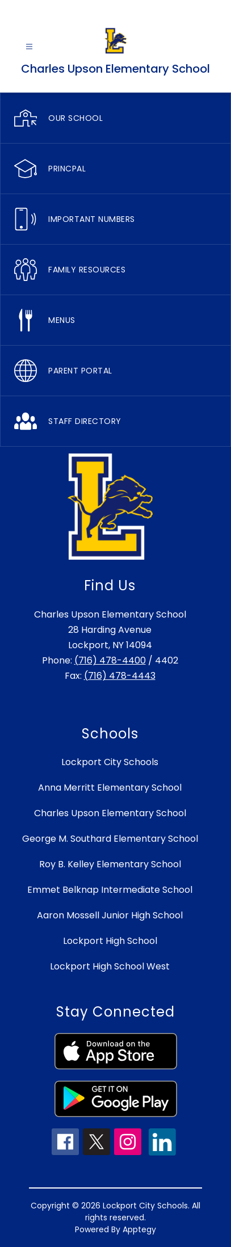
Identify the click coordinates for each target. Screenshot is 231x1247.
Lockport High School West (110, 966)
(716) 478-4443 (120, 675)
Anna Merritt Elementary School (110, 787)
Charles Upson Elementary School (110, 813)
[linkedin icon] (162, 1152)
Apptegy (139, 1229)
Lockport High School (110, 940)
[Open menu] (29, 46)
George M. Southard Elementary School (110, 838)
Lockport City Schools (109, 762)
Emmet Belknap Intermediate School (109, 889)
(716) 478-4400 (110, 660)
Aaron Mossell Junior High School (110, 915)
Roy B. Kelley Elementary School (110, 864)
